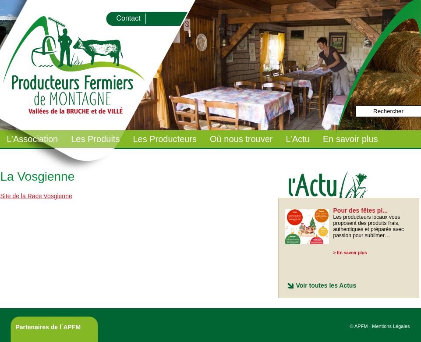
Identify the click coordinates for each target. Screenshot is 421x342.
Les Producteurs (165, 139)
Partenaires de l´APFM (48, 327)
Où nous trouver (241, 139)
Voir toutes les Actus (326, 285)
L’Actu (297, 139)
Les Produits (95, 139)
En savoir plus (350, 139)
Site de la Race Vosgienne (36, 196)
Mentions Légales (391, 326)
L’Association (32, 139)
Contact (129, 18)
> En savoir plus (350, 252)
